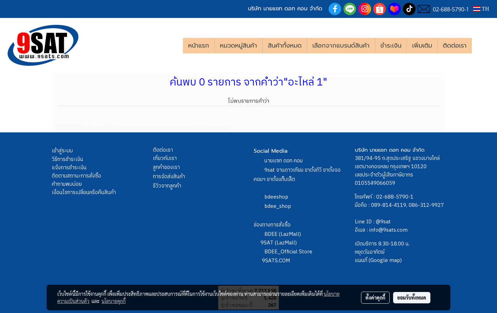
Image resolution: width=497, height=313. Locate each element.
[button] (482, 45)
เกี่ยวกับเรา (165, 158)
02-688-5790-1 (394, 197)
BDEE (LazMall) (282, 234)
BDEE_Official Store (288, 252)
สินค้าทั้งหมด (285, 45)
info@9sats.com (388, 230)
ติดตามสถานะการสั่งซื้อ (76, 176)
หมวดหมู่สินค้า (238, 45)
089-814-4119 (388, 205)
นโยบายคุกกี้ (113, 301)
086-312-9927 (426, 205)
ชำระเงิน (390, 45)
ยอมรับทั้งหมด (411, 297)
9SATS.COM (276, 260)
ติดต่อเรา (455, 45)
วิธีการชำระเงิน (67, 159)
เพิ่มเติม (422, 45)
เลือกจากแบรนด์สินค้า (341, 45)
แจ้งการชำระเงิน (69, 167)
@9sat (383, 222)
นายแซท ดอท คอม (283, 160)
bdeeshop (276, 197)
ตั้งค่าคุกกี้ (375, 297)
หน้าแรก (198, 45)
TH (481, 9)
